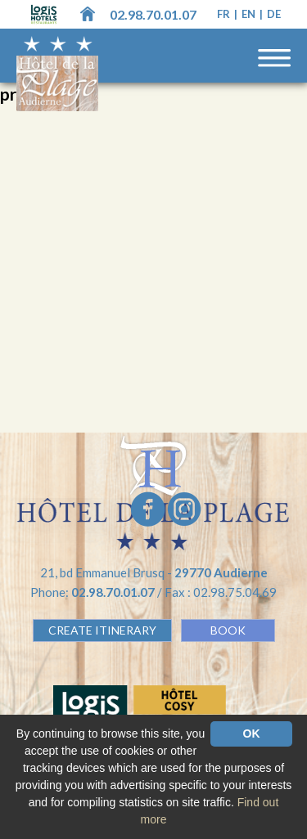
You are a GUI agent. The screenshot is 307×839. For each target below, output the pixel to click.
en (250, 13)
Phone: (93, 592)
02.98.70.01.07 (153, 14)
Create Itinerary (102, 630)
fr (225, 13)
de (274, 13)
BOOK (228, 630)
